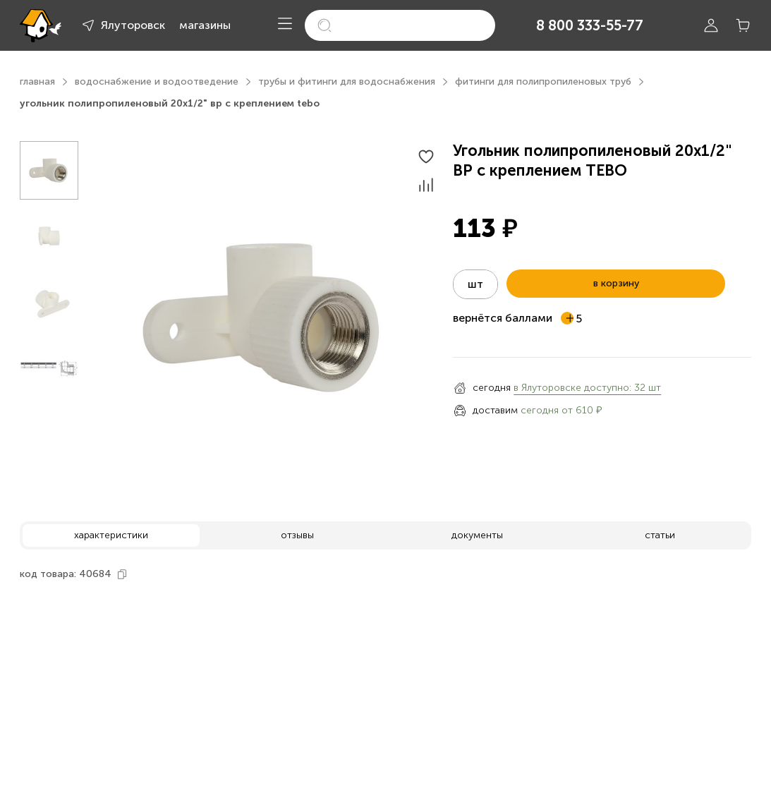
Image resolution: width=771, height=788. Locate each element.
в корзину (616, 283)
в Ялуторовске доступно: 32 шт (587, 388)
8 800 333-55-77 (589, 25)
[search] (400, 25)
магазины (205, 25)
